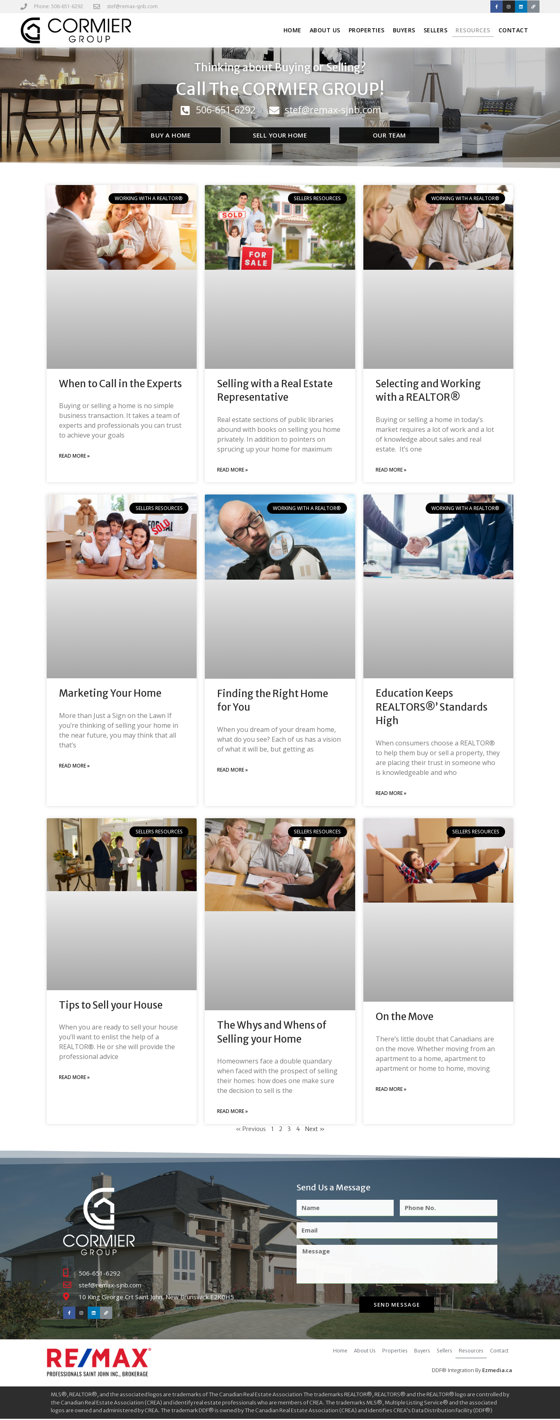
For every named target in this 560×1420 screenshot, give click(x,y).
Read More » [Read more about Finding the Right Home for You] (232, 770)
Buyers (404, 31)
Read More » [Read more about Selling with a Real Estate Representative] (232, 470)
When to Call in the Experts (120, 384)
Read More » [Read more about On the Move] (391, 1089)
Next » (315, 1129)
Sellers (436, 31)
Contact (513, 31)
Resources (473, 31)
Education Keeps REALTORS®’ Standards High (431, 708)
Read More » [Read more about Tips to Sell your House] (74, 1078)
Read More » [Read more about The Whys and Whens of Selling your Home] (232, 1111)
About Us (325, 31)
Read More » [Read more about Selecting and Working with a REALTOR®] (391, 470)
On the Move (404, 1017)
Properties (367, 31)
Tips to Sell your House (111, 1005)
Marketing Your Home (110, 694)
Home (292, 31)
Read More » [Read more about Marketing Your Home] (74, 766)
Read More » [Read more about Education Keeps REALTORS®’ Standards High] (391, 793)
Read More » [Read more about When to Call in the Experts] (74, 456)
